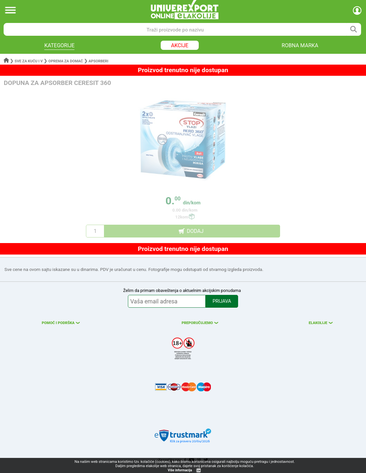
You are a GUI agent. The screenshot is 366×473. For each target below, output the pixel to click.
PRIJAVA (222, 301)
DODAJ (195, 231)
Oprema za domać (65, 61)
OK (198, 470)
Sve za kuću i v (29, 61)
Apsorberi (98, 61)
